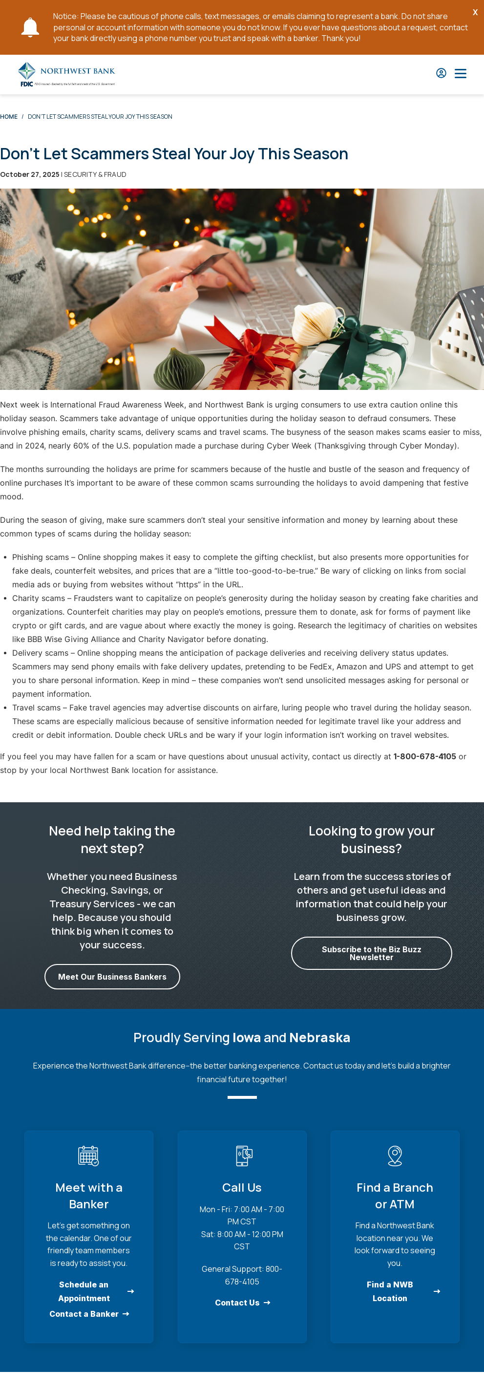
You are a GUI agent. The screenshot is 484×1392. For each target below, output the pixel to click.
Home (9, 116)
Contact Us (236, 1302)
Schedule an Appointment (84, 1291)
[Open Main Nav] (460, 74)
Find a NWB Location (390, 1291)
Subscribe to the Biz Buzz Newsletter (371, 953)
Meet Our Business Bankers (112, 977)
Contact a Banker (84, 1313)
